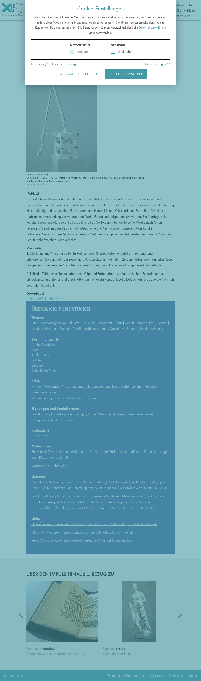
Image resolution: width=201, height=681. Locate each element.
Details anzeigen (155, 64)
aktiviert (81, 51)
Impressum (38, 64)
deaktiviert (122, 51)
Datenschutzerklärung (152, 27)
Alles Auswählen (126, 74)
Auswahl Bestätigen (78, 74)
